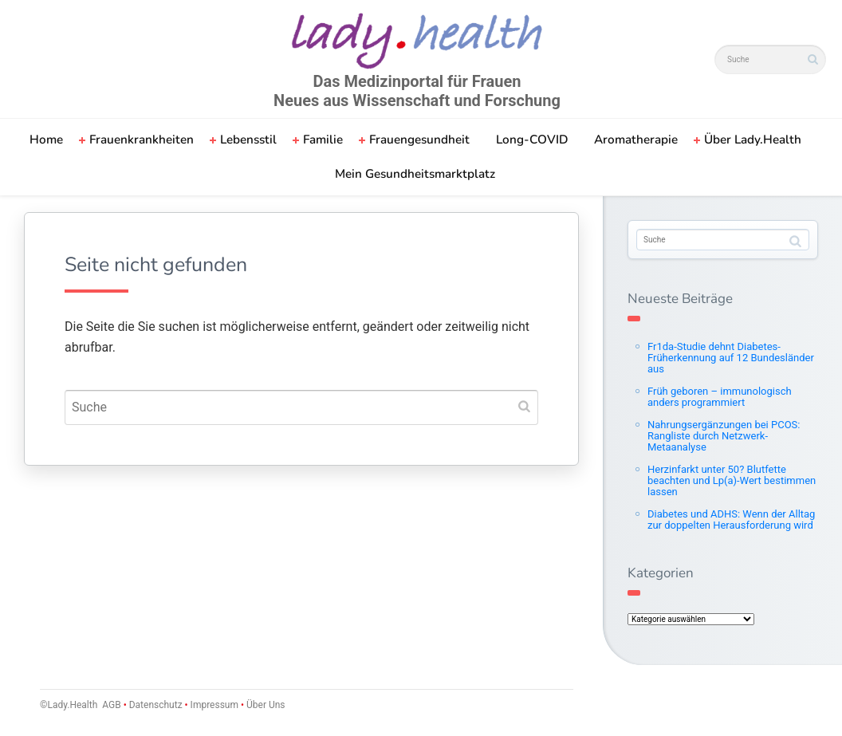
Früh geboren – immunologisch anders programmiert (719, 396)
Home (46, 140)
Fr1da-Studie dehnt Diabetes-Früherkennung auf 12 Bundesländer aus (730, 357)
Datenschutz (156, 704)
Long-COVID (532, 140)
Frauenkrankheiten (141, 140)
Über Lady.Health (752, 140)
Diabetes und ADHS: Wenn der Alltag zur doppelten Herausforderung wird (731, 519)
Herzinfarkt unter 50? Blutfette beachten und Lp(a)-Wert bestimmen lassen (731, 480)
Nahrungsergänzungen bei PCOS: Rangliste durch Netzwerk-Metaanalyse (723, 436)
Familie (323, 140)
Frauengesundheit (419, 140)
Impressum (214, 704)
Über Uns (264, 704)
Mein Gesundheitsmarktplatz (415, 174)
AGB (111, 704)
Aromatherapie (636, 140)
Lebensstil (248, 140)
